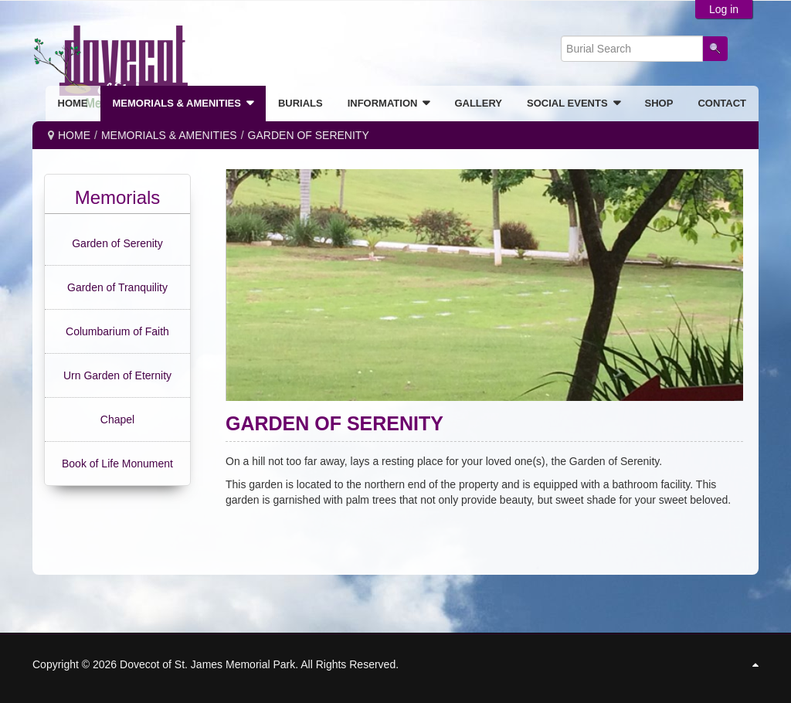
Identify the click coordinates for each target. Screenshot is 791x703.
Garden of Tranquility (117, 287)
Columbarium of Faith (117, 331)
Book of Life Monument (117, 463)
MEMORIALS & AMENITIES (169, 135)
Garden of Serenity (117, 243)
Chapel (117, 419)
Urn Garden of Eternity (117, 375)
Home (74, 135)
